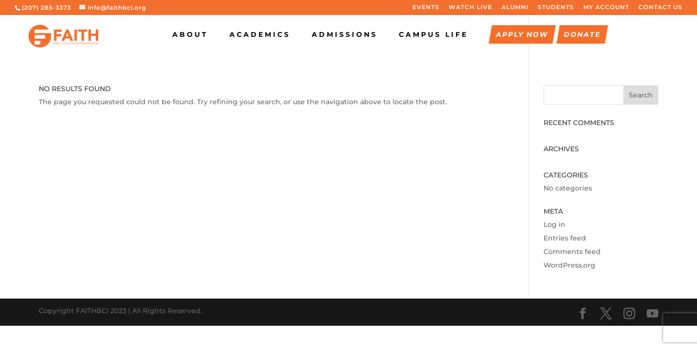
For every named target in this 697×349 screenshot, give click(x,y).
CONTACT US (660, 7)
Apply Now (522, 35)
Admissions (345, 35)
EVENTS (425, 7)
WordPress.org (569, 265)
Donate (582, 35)
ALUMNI (515, 7)
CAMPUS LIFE (433, 35)
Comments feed (572, 251)
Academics (259, 35)
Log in (554, 224)
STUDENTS (556, 7)
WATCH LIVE (470, 7)
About (190, 35)
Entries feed (565, 238)
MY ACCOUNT (606, 7)
